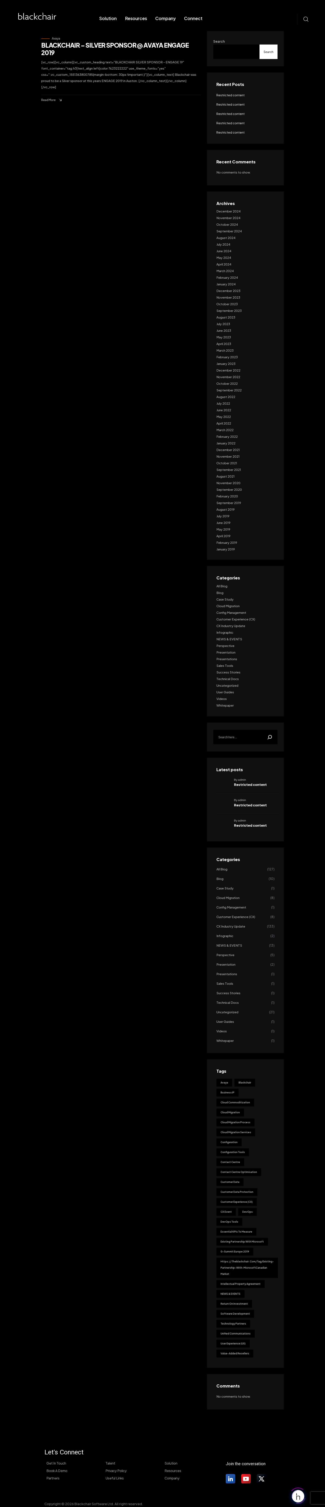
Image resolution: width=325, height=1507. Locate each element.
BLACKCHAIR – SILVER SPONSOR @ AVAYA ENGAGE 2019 (115, 49)
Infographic (224, 632)
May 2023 (223, 337)
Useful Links (115, 1478)
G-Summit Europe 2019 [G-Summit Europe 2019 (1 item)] (235, 1251)
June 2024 (223, 251)
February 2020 (227, 496)
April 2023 (223, 344)
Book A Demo (56, 1470)
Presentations (226, 659)
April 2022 (223, 423)
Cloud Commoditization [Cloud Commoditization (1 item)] (235, 1102)
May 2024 (223, 257)
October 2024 (227, 224)
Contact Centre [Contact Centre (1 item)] (230, 1162)
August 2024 (225, 238)
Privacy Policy (116, 1470)
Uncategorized (227, 685)
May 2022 (223, 417)
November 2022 (228, 377)
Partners (52, 1478)
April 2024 (223, 264)
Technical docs (227, 679)
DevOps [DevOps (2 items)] (247, 1211)
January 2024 (226, 284)
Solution (108, 18)
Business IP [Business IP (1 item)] (227, 1092)
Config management (231, 612)
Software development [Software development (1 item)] (235, 1313)
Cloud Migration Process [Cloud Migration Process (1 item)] (235, 1122)
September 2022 (229, 390)
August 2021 (225, 476)
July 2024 (223, 244)
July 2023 (223, 324)
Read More (52, 100)
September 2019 (228, 503)
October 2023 (227, 304)
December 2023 (228, 291)
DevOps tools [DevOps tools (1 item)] (229, 1221)
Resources (136, 18)
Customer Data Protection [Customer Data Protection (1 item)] (237, 1191)
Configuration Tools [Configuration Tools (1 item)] (233, 1152)
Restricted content (230, 95)
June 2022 (223, 410)
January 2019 (225, 549)
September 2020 (229, 489)
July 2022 (223, 403)
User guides (225, 692)
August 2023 (225, 317)
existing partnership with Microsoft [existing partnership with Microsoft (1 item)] (242, 1241)
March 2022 (225, 430)
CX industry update (230, 626)
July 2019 (222, 516)
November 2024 (228, 218)
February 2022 (227, 436)
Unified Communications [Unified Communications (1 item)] (236, 1333)
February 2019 (226, 542)
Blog (219, 593)
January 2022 (225, 443)
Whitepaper (225, 705)
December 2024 (228, 211)
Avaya (56, 38)
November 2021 (228, 456)
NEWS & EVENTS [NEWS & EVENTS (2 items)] (230, 1293)
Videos (221, 699)
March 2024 (225, 271)
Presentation (225, 652)
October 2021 (226, 463)
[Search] (270, 737)
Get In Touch (56, 1463)
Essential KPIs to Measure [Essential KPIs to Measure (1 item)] (236, 1231)
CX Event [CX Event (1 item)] (226, 1211)
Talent (110, 1463)
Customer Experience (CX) (235, 619)
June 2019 (223, 523)
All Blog (221, 586)
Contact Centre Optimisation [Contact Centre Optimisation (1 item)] (239, 1172)
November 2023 (228, 297)
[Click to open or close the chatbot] (298, 1497)
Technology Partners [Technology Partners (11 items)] (233, 1323)
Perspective (225, 646)
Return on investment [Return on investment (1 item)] (234, 1303)
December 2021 (228, 450)
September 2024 (229, 231)
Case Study (225, 599)
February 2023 (227, 357)
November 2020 (228, 483)
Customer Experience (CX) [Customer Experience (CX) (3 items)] (237, 1201)
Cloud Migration (228, 606)
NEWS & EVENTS (229, 639)
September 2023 (229, 311)
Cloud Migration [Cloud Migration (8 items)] (230, 1112)
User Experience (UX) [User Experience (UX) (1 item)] (233, 1343)
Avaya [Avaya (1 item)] (224, 1082)
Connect (193, 18)
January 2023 (225, 364)
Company (165, 18)
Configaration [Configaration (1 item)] (229, 1142)
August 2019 (225, 509)
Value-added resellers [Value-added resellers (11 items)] (235, 1353)
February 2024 (227, 277)
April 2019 (223, 536)
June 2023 (223, 330)
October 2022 (227, 383)
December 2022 (228, 370)
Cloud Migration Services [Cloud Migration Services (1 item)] (236, 1132)
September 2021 (228, 470)
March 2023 (225, 350)
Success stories (228, 672)
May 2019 (223, 529)
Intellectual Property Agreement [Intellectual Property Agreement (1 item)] (241, 1283)
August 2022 (225, 397)
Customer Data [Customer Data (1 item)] (230, 1182)
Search (219, 41)
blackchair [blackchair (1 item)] (245, 1082)
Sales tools (224, 665)
